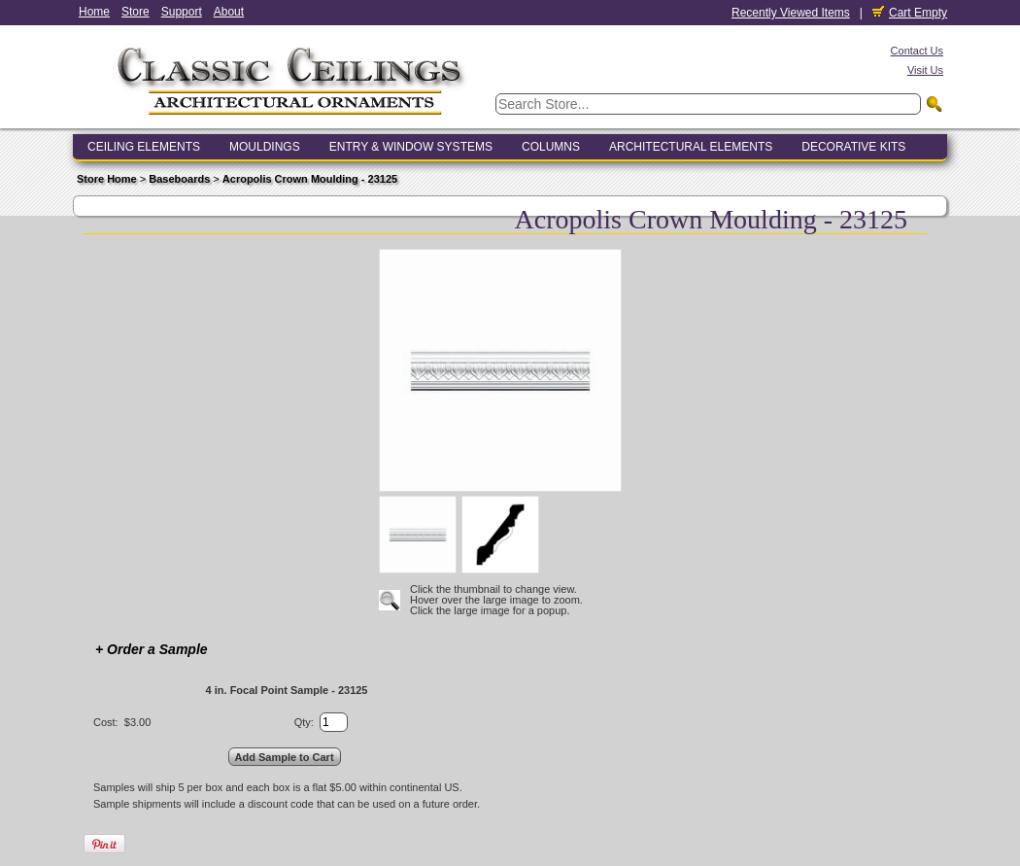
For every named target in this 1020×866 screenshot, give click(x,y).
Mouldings (264, 147)
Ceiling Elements (143, 147)
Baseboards (179, 179)
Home (94, 11)
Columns (551, 147)
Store (135, 11)
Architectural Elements (690, 147)
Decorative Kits (853, 147)
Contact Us (917, 50)
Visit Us (925, 70)
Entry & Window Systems (411, 147)
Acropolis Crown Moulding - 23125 (309, 179)
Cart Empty (909, 12)
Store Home (107, 179)
